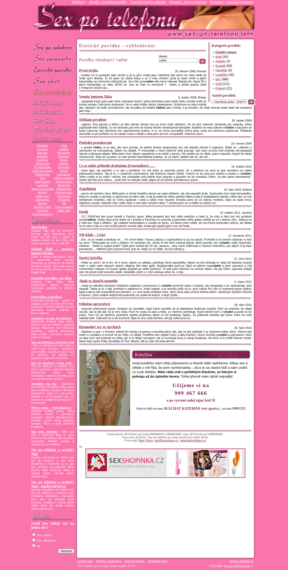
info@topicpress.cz (166, 440)
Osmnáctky (42, 199)
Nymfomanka (64, 192)
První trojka (88, 70)
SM (64, 203)
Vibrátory (78, 2)
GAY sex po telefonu (52, 93)
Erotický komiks (42, 171)
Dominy (64, 163)
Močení (42, 192)
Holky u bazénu (64, 178)
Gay (42, 178)
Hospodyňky (42, 181)
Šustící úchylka (90, 258)
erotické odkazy (134, 561)
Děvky (64, 160)
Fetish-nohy (42, 174)
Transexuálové (64, 207)
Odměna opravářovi (94, 304)
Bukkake (64, 156)
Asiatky (64, 149)
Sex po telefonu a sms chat (51, 363)
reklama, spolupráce (108, 561)
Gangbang (63, 174)
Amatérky (42, 145)
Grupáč (220, 66)
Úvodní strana (225, 52)
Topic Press (145, 440)
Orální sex (42, 196)
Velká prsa (63, 210)
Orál (218, 84)
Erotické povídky (52, 70)
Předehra (64, 199)
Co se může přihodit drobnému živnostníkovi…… (117, 166)
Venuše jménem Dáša (95, 96)
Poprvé (220, 88)
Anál (64, 145)
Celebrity (42, 160)
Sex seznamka (52, 58)
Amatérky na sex (43, 383)
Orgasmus (63, 196)
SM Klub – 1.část (92, 235)
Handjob (221, 70)
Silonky (42, 203)
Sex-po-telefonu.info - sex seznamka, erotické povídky (107, 17)
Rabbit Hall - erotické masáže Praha (52, 251)
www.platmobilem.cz (193, 440)
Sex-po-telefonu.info (237, 566)
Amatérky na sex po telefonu (51, 318)
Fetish (64, 171)
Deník (83, 212)
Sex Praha (39, 227)
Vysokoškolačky (42, 214)
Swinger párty (42, 207)
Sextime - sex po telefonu (187, 2)
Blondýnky (63, 152)
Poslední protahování (95, 143)
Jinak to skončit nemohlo (98, 281)
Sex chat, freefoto (44, 431)
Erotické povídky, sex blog (51, 278)
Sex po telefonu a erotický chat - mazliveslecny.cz (52, 484)
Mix (217, 79)
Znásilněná (87, 189)
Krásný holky (64, 181)
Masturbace (63, 189)
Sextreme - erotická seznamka (231, 2)
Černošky (64, 167)
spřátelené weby (157, 561)
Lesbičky (42, 185)
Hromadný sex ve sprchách (100, 327)
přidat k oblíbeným (241, 561)
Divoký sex (42, 163)
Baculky (42, 152)
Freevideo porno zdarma (148, 2)
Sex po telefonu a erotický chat (52, 342)
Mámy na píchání (42, 189)
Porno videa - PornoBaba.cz (51, 407)
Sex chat (52, 81)
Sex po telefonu (52, 47)
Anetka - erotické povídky (108, 2)
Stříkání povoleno (92, 119)
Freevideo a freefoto (46, 297)
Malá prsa (64, 185)
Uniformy (42, 210)
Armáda (42, 149)
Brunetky (42, 156)
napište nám (85, 561)
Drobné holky (42, 167)
